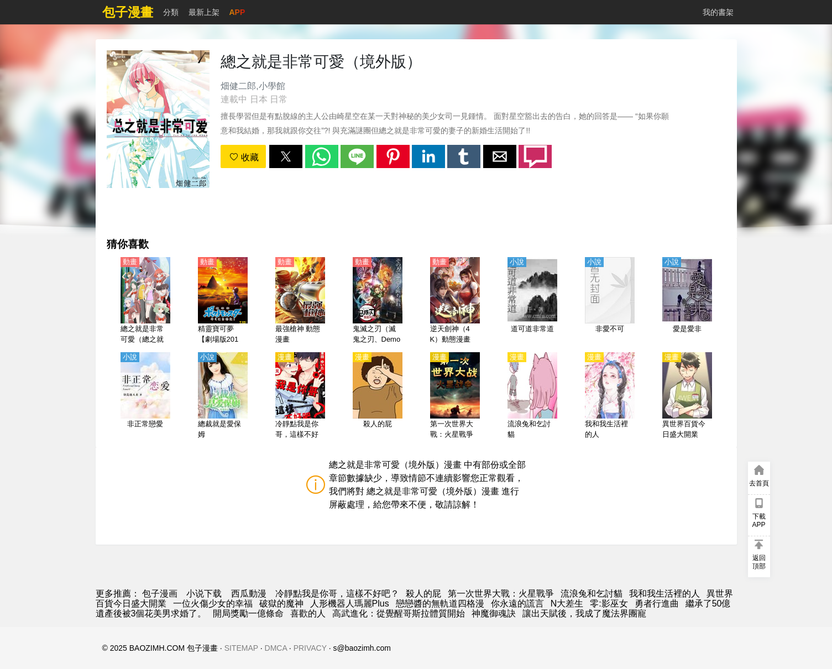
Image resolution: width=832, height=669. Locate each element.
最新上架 (204, 12)
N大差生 (567, 603)
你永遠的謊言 (517, 603)
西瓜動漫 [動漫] (248, 593)
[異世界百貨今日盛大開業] (687, 396)
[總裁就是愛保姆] (223, 396)
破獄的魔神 (281, 603)
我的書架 (718, 12)
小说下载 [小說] (204, 593)
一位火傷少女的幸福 (213, 603)
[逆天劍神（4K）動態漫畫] (455, 301)
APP (237, 12)
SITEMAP (241, 648)
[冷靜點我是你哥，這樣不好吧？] (300, 396)
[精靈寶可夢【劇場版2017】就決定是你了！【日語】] (223, 301)
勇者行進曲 (657, 603)
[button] (285, 156)
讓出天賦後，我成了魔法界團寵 (584, 613)
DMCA (276, 648)
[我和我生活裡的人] (610, 396)
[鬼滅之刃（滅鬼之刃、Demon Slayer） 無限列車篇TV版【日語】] (377, 301)
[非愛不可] (610, 301)
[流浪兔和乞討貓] (532, 396)
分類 (171, 12)
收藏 (243, 157)
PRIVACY (310, 648)
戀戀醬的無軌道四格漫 (440, 603)
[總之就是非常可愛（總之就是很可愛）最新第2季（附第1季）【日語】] (145, 301)
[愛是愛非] (687, 301)
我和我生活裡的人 (664, 593)
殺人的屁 (423, 593)
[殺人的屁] (377, 396)
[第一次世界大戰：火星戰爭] (455, 396)
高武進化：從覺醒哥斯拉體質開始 (398, 613)
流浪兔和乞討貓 (591, 593)
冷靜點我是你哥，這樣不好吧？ (337, 593)
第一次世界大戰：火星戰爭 (501, 593)
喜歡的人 (308, 613)
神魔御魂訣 (494, 613)
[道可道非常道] (532, 301)
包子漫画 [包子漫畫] (159, 593)
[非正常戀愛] (145, 396)
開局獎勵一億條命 (248, 613)
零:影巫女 (608, 603)
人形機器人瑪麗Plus (349, 603)
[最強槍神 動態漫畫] (300, 301)
